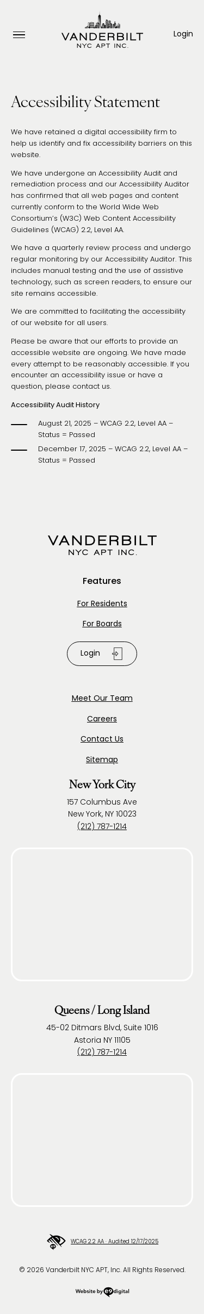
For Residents (102, 604)
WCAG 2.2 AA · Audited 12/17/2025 (102, 1242)
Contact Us (102, 739)
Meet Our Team (102, 699)
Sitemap (102, 760)
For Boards (102, 624)
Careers (102, 719)
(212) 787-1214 (102, 827)
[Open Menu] (19, 35)
